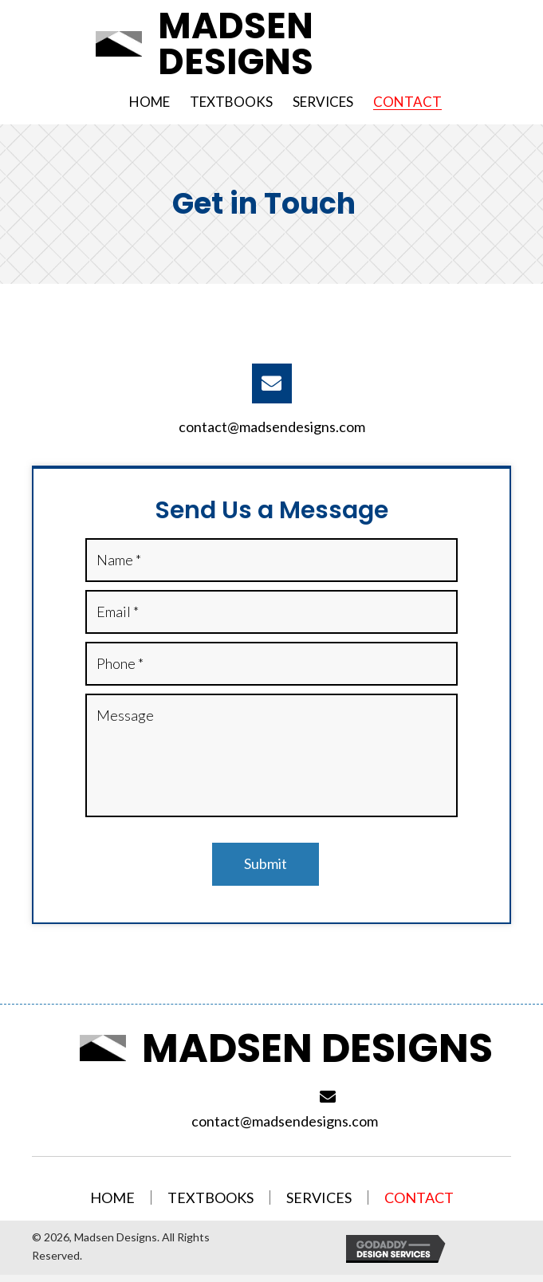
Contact (419, 1198)
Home (112, 1198)
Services (319, 1198)
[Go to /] (281, 44)
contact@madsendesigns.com (272, 426)
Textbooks (210, 1198)
